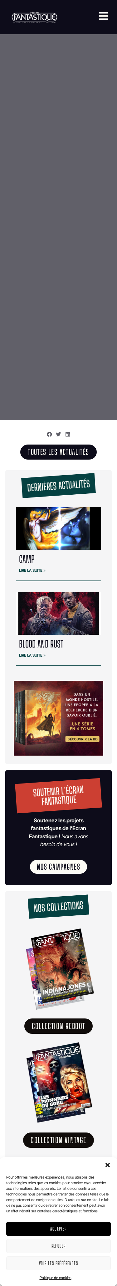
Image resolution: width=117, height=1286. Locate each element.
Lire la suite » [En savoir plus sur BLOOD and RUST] (32, 655)
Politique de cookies (55, 1277)
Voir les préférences (58, 1263)
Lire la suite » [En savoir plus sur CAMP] (32, 570)
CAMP (27, 559)
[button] (108, 1165)
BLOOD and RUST (41, 643)
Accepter (58, 1228)
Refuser (58, 1246)
